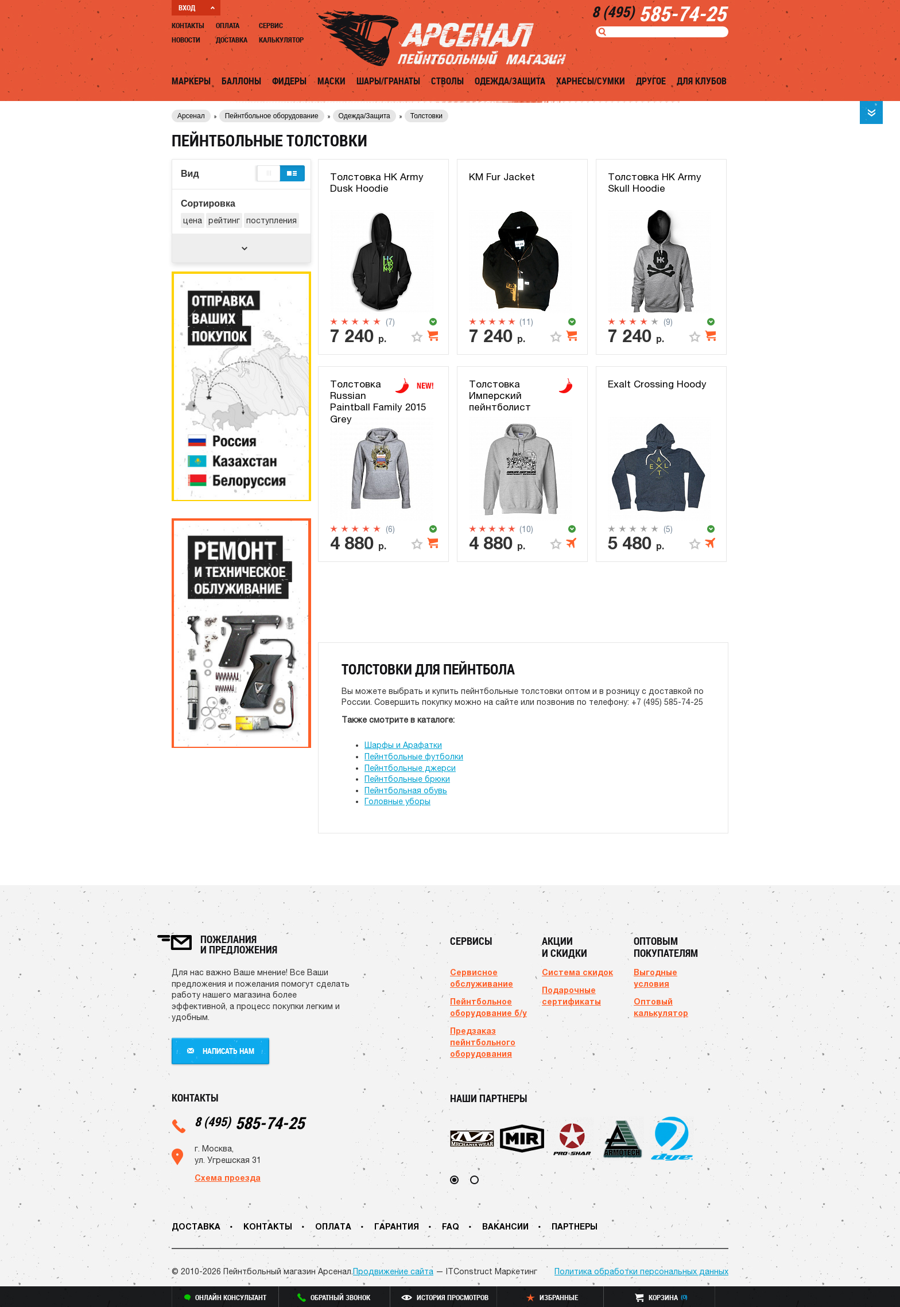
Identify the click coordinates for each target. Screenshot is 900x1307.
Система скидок (577, 972)
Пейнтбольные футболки (413, 756)
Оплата (227, 25)
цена (192, 220)
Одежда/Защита (510, 81)
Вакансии (505, 1226)
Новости (186, 39)
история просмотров (444, 1297)
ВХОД (197, 7)
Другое (651, 81)
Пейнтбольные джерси (410, 768)
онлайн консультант (225, 1297)
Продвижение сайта (393, 1271)
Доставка (231, 39)
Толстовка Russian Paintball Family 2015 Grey (378, 401)
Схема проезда (228, 1177)
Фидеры (289, 81)
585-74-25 (249, 1122)
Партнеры (575, 1226)
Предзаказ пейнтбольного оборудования (482, 1042)
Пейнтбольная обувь (405, 790)
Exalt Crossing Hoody (657, 384)
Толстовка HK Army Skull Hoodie (654, 182)
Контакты (188, 25)
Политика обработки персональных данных (641, 1271)
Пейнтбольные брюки (407, 779)
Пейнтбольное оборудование (272, 116)
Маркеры (191, 81)
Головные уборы (397, 801)
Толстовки (426, 116)
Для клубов (702, 81)
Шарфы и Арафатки (403, 745)
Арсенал (191, 116)
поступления (271, 220)
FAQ (450, 1226)
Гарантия (396, 1226)
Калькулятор (281, 39)
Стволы (447, 81)
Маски (331, 81)
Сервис (271, 25)
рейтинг (224, 220)
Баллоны (241, 81)
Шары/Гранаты (388, 81)
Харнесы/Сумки (590, 81)
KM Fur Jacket (502, 177)
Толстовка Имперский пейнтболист (500, 395)
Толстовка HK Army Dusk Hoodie (377, 182)
